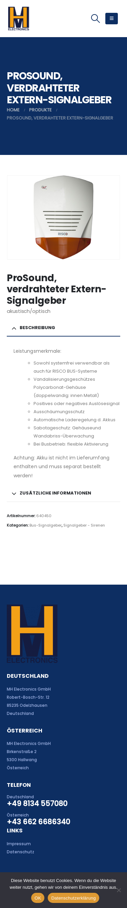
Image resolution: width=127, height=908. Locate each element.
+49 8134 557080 (37, 803)
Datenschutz (20, 852)
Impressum (19, 844)
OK (38, 898)
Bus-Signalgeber (45, 525)
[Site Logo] (18, 18)
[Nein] (118, 890)
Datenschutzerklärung (73, 898)
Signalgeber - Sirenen (84, 525)
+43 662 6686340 (38, 822)
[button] (95, 18)
